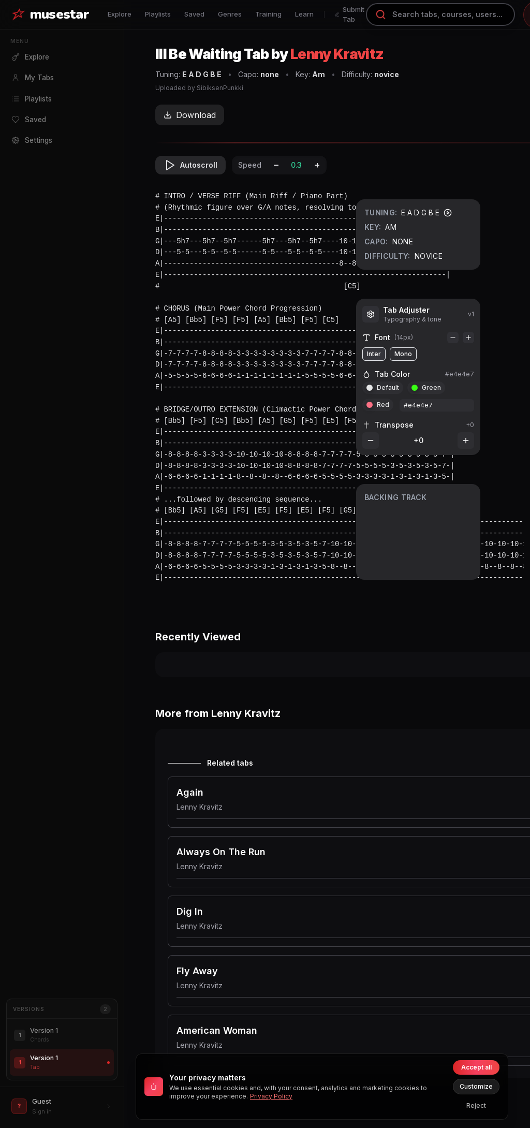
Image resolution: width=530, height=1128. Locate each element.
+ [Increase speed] (317, 164)
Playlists (158, 14)
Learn (304, 14)
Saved (194, 14)
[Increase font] (468, 337)
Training (268, 14)
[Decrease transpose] (370, 440)
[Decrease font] (453, 337)
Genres (230, 14)
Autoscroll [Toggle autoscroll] (190, 165)
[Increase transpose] (466, 440)
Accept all (476, 1067)
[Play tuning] (448, 213)
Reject (476, 1105)
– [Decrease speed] (276, 164)
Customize (476, 1086)
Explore (119, 14)
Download (190, 115)
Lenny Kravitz (337, 54)
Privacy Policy (271, 1096)
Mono (403, 354)
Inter (374, 354)
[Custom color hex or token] (437, 405)
